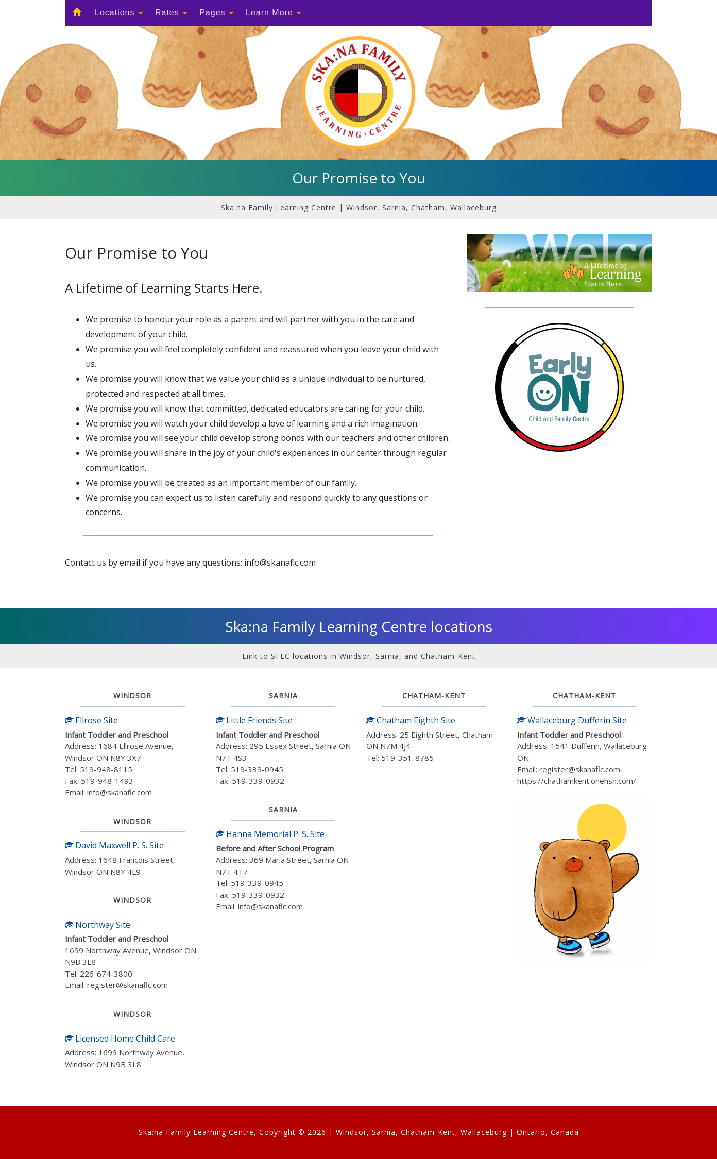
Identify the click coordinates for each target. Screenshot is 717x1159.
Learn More (273, 12)
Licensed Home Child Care (120, 1038)
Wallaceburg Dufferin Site (572, 720)
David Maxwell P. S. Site (114, 845)
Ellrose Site (91, 720)
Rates (171, 12)
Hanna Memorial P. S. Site (270, 834)
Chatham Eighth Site (410, 720)
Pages (216, 12)
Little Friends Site (254, 720)
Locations (119, 12)
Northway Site (97, 924)
